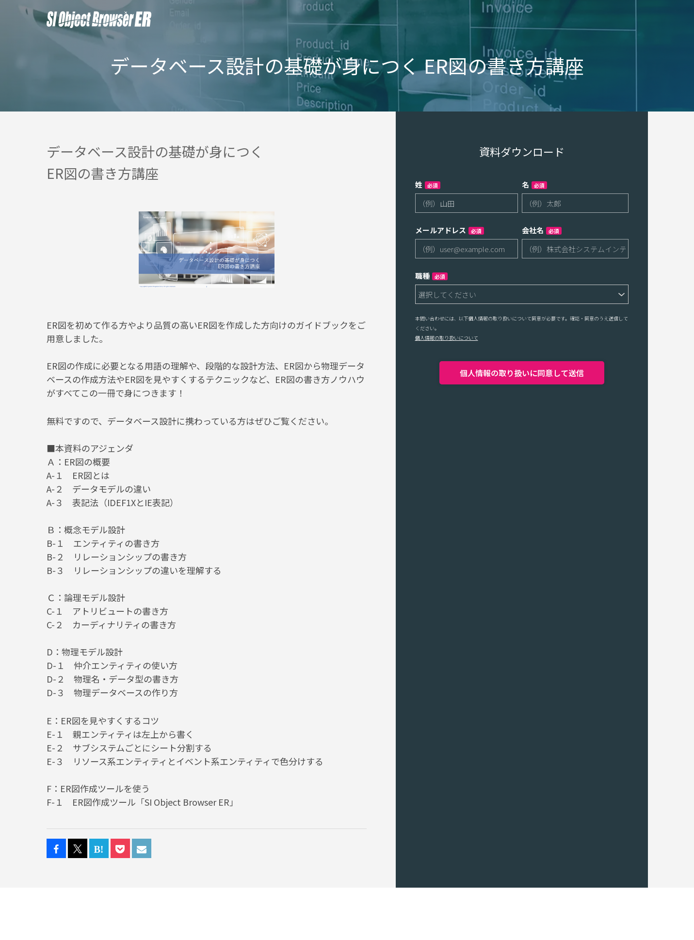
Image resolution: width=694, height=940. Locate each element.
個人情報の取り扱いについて (446, 337)
